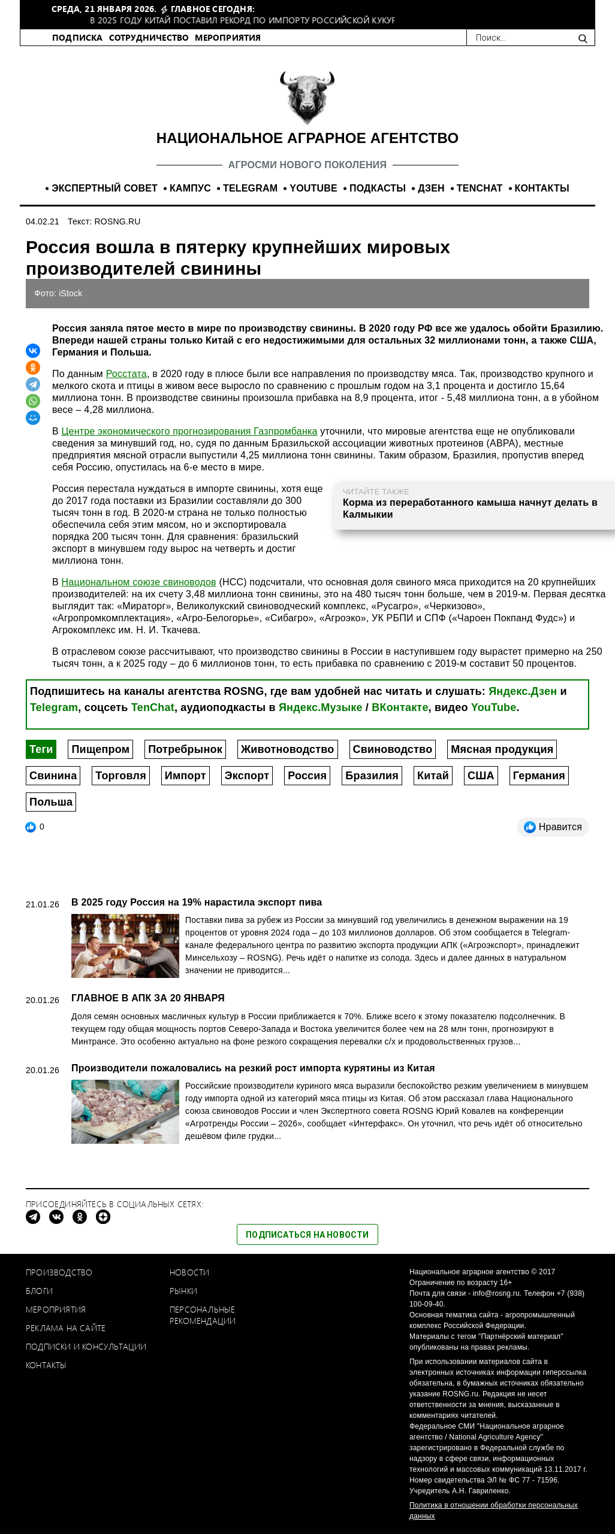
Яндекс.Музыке (321, 707)
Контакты (46, 1365)
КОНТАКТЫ (542, 188)
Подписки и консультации (86, 1346)
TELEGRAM (250, 188)
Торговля (120, 776)
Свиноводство (393, 749)
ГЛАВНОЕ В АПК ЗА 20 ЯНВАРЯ (148, 998)
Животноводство (287, 749)
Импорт (185, 776)
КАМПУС (190, 188)
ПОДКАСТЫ (377, 188)
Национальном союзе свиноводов (139, 582)
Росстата (126, 374)
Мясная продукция (502, 749)
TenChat (152, 707)
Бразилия (372, 776)
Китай (433, 776)
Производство (59, 1272)
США (481, 776)
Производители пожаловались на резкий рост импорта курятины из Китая (253, 1068)
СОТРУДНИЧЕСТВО (149, 37)
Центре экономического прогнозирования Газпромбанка (190, 431)
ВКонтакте (400, 707)
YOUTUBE (313, 188)
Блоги (39, 1290)
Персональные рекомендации (203, 1315)
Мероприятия (56, 1309)
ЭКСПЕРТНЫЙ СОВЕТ (105, 188)
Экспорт (247, 776)
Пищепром (100, 749)
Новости (189, 1272)
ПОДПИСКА (77, 37)
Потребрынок (185, 749)
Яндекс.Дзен (523, 691)
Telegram (54, 707)
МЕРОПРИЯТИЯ (228, 37)
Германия (539, 776)
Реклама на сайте (65, 1327)
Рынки (183, 1290)
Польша (51, 802)
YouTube (494, 707)
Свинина (53, 776)
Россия (307, 776)
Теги (41, 749)
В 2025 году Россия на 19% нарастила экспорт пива (196, 902)
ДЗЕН (431, 188)
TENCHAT (480, 188)
